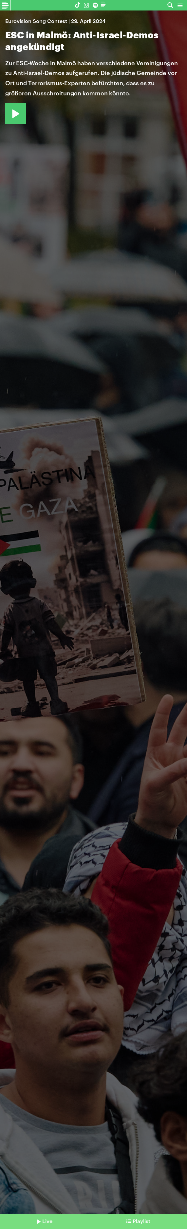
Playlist (141, 1221)
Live (47, 1221)
